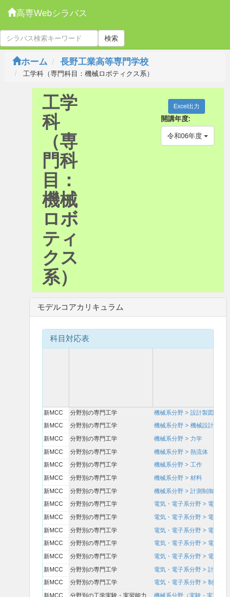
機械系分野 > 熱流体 (181, 451)
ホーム (30, 62)
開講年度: (176, 119)
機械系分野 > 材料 (178, 477)
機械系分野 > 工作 (178, 464)
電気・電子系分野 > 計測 (187, 569)
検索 (111, 38)
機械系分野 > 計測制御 (184, 491)
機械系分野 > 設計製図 (184, 412)
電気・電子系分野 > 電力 (187, 556)
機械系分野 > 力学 (178, 438)
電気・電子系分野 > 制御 (187, 582)
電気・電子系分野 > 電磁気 (190, 517)
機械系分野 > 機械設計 (184, 425)
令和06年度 (187, 136)
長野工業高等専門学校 (104, 62)
